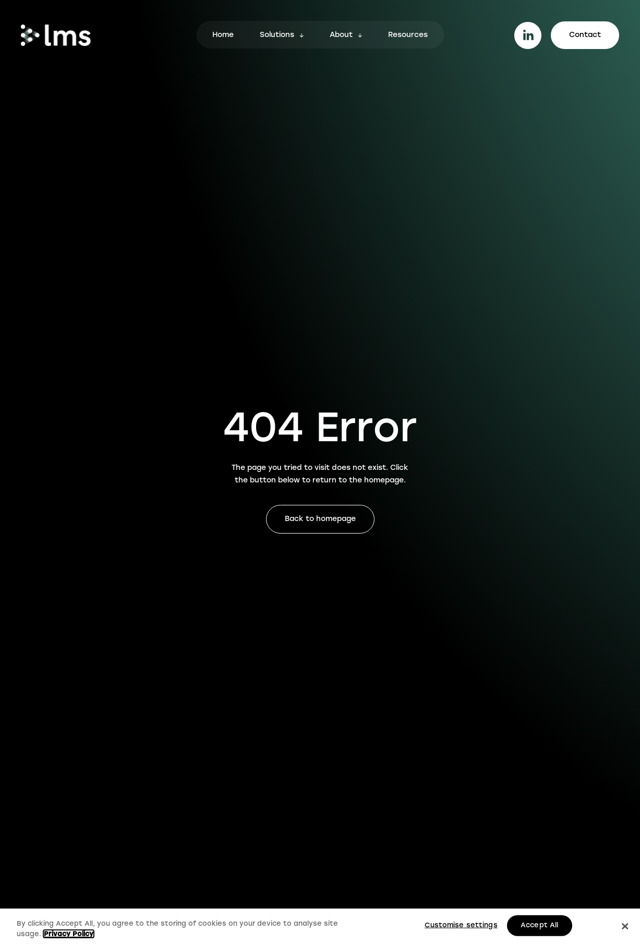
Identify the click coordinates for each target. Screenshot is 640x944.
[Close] (625, 927)
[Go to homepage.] (56, 35)
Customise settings (461, 926)
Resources (408, 35)
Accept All (539, 926)
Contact (585, 35)
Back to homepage (320, 519)
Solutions (277, 35)
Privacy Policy (68, 934)
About (341, 35)
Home (223, 35)
